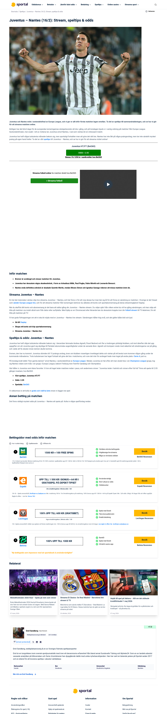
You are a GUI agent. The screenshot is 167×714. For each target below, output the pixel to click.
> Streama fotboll (54, 180)
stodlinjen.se (117, 485)
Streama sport (131, 4)
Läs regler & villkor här (105, 485)
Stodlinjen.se (34, 455)
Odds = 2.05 (83, 153)
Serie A (137, 324)
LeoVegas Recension (144, 479)
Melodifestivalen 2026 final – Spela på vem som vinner (33, 559)
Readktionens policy (129, 683)
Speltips (98, 4)
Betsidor (50, 4)
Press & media (90, 674)
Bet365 (82, 234)
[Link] (33, 543)
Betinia (23, 506)
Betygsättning (127, 666)
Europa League (79, 329)
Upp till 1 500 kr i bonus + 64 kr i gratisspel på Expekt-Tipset (59, 442)
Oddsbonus (36, 4)
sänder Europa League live (24, 271)
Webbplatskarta (91, 679)
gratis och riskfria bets (41, 359)
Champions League (138, 329)
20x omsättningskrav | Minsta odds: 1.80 (59, 450)
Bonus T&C (31, 457)
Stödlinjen (51, 683)
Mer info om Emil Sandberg (25, 635)
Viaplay (58, 224)
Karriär (124, 679)
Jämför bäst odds (67, 4)
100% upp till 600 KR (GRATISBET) (59, 474)
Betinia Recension (144, 506)
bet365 (23, 418)
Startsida (14, 11)
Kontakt (88, 670)
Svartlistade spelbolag (56, 695)
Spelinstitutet (53, 679)
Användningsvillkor (18, 666)
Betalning (85, 4)
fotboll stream (131, 278)
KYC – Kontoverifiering (19, 674)
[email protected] (23, 603)
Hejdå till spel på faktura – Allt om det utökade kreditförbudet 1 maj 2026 (129, 561)
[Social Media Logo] (79, 707)
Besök (144, 412)
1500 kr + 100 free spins (59, 414)
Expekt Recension (144, 447)
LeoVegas (23, 479)
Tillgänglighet (90, 687)
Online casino (113, 4)
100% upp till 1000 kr (59, 502)
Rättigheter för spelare (56, 674)
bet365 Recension (144, 418)
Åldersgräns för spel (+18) (20, 670)
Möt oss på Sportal (129, 670)
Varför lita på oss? (129, 674)
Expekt (23, 447)
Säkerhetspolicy (91, 683)
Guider (87, 666)
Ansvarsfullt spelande (56, 666)
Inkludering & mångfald (19, 679)
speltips (47, 139)
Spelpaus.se (42, 455)
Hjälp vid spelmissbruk (56, 670)
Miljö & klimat (53, 687)
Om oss (125, 687)
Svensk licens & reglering (57, 691)
